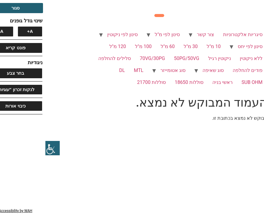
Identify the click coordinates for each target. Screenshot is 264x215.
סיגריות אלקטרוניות (197, 34)
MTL (93, 70)
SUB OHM (206, 82)
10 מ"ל (168, 46)
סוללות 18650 (143, 82)
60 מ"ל (122, 46)
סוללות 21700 (106, 82)
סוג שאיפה (167, 70)
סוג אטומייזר (127, 70)
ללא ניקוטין (205, 58)
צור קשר (160, 34)
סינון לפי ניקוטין (77, 34)
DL (76, 70)
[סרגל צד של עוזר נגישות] (7, 148)
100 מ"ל (98, 46)
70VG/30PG (107, 58)
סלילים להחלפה (69, 58)
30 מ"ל (145, 46)
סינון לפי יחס (204, 46)
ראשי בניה (177, 82)
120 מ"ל (72, 46)
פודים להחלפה (202, 70)
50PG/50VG (141, 58)
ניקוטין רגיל (174, 58)
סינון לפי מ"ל (121, 34)
